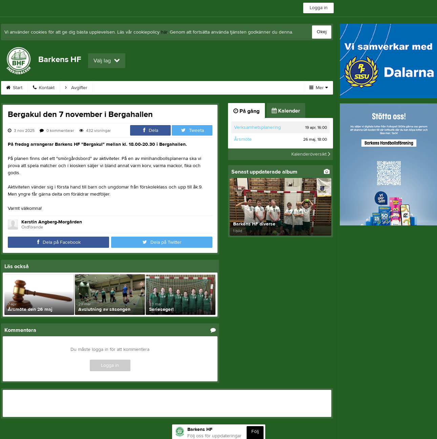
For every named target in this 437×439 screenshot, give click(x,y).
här (164, 32)
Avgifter (76, 88)
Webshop (111, 88)
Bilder (219, 88)
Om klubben (256, 88)
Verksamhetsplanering (257, 127)
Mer (318, 88)
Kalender (147, 88)
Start (14, 88)
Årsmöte (243, 139)
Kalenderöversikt (310, 154)
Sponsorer (184, 88)
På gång (246, 111)
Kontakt (44, 88)
